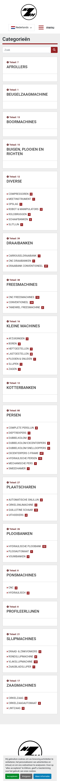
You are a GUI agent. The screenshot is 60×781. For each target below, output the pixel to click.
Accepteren (12, 776)
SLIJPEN (13, 363)
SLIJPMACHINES (21, 639)
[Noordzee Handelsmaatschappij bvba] (30, 752)
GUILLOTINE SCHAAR (20, 509)
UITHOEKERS (16, 514)
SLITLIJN (13, 224)
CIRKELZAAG (15, 698)
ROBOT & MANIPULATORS (23, 209)
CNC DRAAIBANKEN (19, 260)
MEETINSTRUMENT (19, 198)
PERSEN (14, 415)
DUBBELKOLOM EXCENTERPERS (27, 443)
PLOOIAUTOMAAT (18, 551)
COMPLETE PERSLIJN (21, 427)
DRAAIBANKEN (20, 243)
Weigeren (26, 776)
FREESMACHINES (22, 284)
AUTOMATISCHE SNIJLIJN (23, 499)
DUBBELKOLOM (17, 437)
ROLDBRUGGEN (17, 214)
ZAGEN (12, 368)
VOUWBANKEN (16, 556)
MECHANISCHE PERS (20, 463)
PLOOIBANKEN (19, 533)
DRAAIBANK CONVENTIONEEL (25, 265)
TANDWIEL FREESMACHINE (24, 307)
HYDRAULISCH (16, 592)
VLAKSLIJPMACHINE (20, 661)
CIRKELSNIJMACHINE (20, 504)
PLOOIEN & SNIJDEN (20, 358)
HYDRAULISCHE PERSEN (22, 458)
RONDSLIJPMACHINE (20, 656)
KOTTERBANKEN (21, 387)
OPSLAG (13, 204)
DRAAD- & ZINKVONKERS (22, 651)
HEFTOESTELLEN (18, 348)
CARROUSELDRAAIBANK (22, 255)
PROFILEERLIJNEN (23, 611)
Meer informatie (42, 776)
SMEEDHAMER (17, 468)
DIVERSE (14, 181)
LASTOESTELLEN (18, 353)
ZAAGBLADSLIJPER (19, 666)
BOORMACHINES (21, 122)
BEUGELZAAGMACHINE (27, 94)
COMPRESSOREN (18, 193)
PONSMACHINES (21, 575)
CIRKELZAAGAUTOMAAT (22, 703)
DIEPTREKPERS (17, 432)
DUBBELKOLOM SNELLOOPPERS (27, 448)
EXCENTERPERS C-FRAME (23, 453)
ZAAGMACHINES (21, 685)
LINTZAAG (14, 708)
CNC (10, 587)
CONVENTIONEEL (18, 302)
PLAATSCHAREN (21, 487)
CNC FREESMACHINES (21, 297)
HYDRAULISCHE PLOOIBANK (24, 546)
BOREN (12, 343)
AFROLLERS (17, 67)
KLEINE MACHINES (23, 326)
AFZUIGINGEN (16, 338)
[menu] (42, 27)
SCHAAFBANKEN (18, 219)
